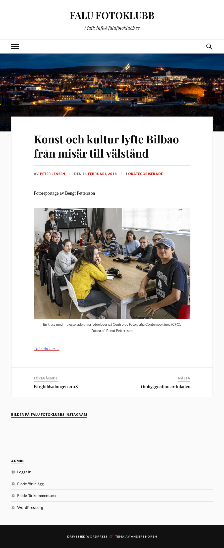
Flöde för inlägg (30, 483)
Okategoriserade (145, 174)
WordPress (96, 536)
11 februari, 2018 (100, 174)
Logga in (24, 471)
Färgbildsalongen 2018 (56, 386)
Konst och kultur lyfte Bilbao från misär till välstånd (106, 145)
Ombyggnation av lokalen (165, 386)
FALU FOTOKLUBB (112, 15)
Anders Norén (144, 536)
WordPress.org (30, 507)
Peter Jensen (52, 174)
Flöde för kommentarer (37, 495)
